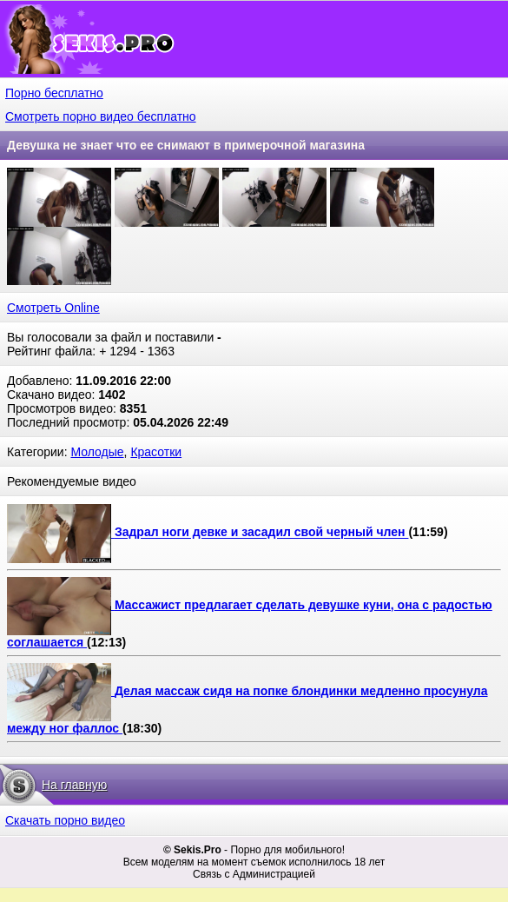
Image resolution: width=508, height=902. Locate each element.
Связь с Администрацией (254, 874)
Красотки (155, 452)
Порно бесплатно (54, 93)
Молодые (96, 452)
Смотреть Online (53, 308)
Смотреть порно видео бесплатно (100, 116)
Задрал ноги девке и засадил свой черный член (262, 533)
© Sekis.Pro (192, 850)
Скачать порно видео (65, 820)
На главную (74, 785)
